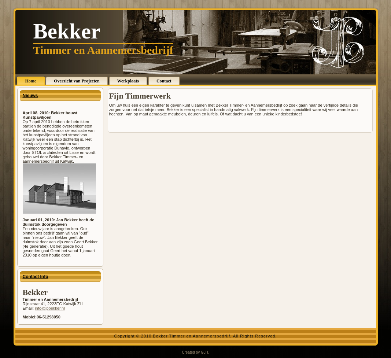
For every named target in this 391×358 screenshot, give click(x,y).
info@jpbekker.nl (50, 308)
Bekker (67, 31)
